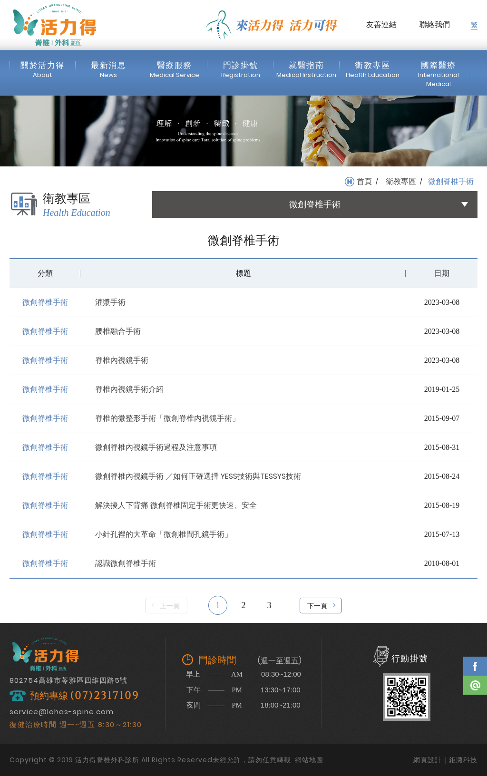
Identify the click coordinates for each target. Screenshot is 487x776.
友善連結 (381, 24)
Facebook (475, 666)
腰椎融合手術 (118, 331)
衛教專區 (401, 181)
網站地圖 (309, 760)
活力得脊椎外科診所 (55, 24)
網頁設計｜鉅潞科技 (445, 760)
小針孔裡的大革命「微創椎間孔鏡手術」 (163, 534)
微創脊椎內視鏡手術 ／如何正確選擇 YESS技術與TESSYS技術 (198, 476)
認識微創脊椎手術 (125, 563)
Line (475, 685)
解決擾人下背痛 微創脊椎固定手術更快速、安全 (176, 505)
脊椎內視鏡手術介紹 (129, 389)
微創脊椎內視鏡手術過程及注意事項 (156, 447)
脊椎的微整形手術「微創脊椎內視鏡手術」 (167, 418)
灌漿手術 (110, 302)
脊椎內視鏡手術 (121, 360)
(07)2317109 (104, 696)
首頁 (364, 181)
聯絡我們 (434, 24)
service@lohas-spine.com (62, 712)
